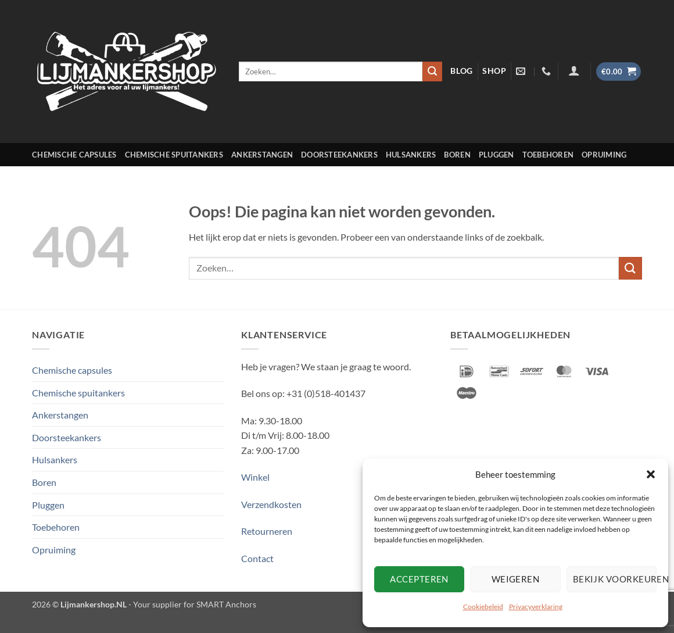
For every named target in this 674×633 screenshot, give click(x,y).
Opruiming (604, 154)
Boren (457, 154)
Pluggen (496, 154)
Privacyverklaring (535, 606)
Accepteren (419, 579)
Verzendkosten (271, 504)
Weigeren (516, 579)
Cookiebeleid (483, 606)
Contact (257, 558)
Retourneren (266, 531)
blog (461, 71)
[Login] (574, 70)
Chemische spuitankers (174, 154)
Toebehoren (548, 154)
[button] (651, 474)
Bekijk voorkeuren (615, 579)
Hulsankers (411, 154)
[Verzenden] (432, 71)
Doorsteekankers (339, 154)
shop (494, 71)
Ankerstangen (262, 154)
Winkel (255, 476)
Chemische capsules (74, 154)
